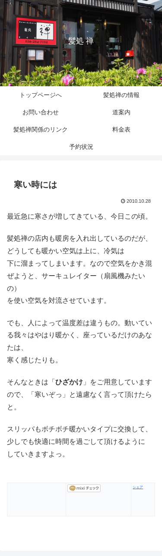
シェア (138, 487)
